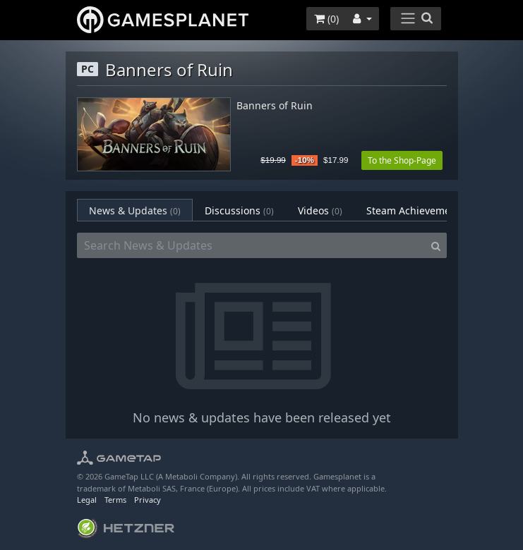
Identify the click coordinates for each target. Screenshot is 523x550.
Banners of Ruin (274, 106)
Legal (87, 499)
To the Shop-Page (402, 160)
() (326, 18)
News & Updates (135, 210)
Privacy (147, 499)
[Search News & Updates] (251, 245)
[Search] (436, 245)
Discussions (239, 210)
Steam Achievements (424, 210)
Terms (115, 499)
